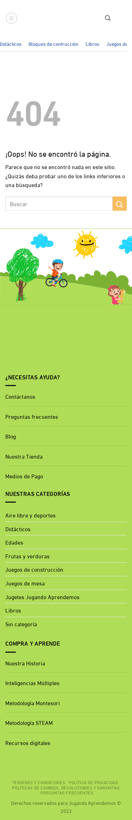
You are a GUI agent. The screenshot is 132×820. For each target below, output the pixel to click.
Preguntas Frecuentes (66, 792)
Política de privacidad (93, 782)
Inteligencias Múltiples (32, 682)
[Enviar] (120, 203)
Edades (14, 542)
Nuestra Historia (25, 663)
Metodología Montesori (32, 702)
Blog (10, 436)
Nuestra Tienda (24, 456)
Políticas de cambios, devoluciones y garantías (66, 787)
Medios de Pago (24, 476)
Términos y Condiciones (38, 782)
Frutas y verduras (27, 556)
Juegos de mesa (25, 583)
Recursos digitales (28, 742)
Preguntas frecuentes (31, 416)
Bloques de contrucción (53, 43)
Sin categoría (21, 624)
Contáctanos (20, 396)
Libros (92, 43)
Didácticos (18, 528)
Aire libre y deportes (30, 515)
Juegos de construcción (34, 569)
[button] (11, 18)
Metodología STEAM (29, 722)
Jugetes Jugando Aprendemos (42, 596)
